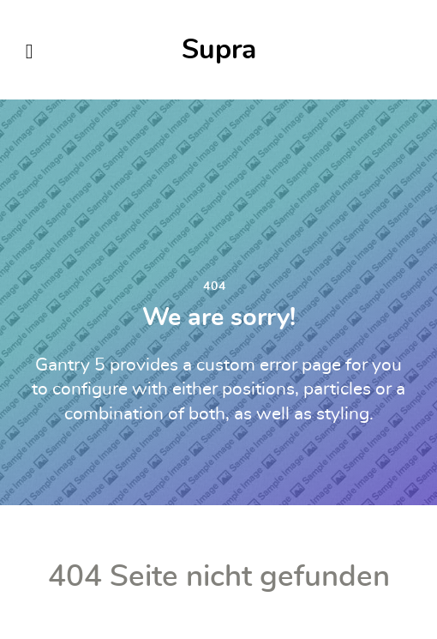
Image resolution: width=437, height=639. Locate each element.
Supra (219, 49)
